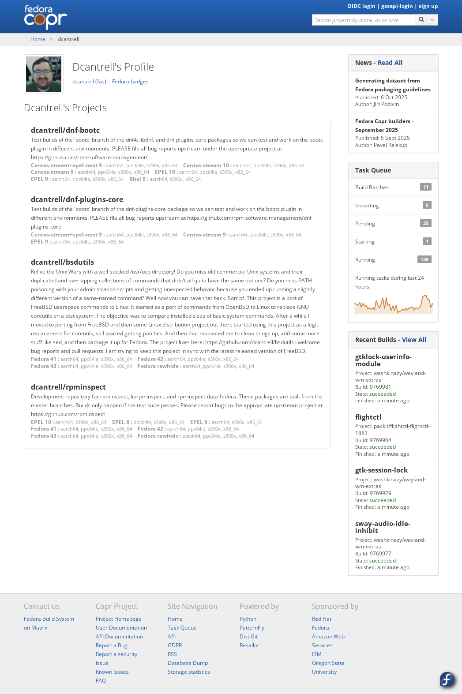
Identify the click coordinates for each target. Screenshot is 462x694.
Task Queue (182, 627)
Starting (393, 241)
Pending (393, 223)
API (172, 636)
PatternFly (252, 627)
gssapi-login (397, 6)
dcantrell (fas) (90, 81)
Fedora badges (130, 81)
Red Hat (321, 619)
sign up (428, 6)
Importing (393, 205)
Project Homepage (119, 619)
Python (248, 619)
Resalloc (250, 645)
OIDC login (361, 6)
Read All (390, 62)
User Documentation (121, 627)
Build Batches (393, 187)
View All (414, 339)
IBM (317, 654)
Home (37, 39)
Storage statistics (189, 671)
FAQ (101, 680)
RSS (172, 654)
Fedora (320, 627)
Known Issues (112, 671)
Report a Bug (112, 645)
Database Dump (188, 663)
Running (393, 259)
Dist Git (249, 636)
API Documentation (119, 636)
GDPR (175, 645)
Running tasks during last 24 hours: (393, 298)
